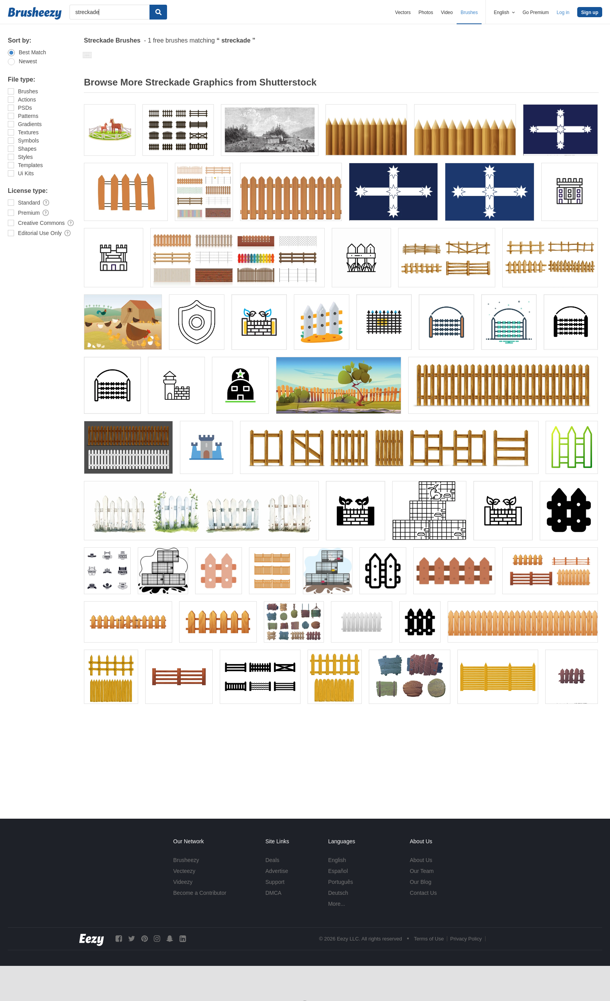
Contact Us (423, 893)
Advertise (276, 871)
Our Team (422, 871)
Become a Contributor (199, 893)
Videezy (183, 882)
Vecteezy (184, 871)
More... (336, 904)
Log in (563, 12)
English (337, 860)
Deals (272, 860)
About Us (421, 860)
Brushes (469, 12)
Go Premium (536, 12)
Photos (425, 12)
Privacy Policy (466, 939)
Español (338, 871)
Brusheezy (186, 860)
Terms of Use (429, 939)
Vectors (403, 12)
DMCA (273, 893)
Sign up (589, 12)
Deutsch (338, 893)
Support (275, 882)
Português (340, 882)
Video (447, 12)
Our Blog (420, 882)
